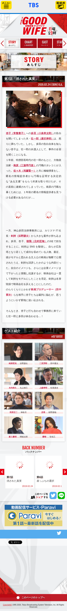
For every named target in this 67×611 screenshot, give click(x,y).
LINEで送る (61, 495)
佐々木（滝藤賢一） (24, 170)
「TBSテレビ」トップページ (33, 4)
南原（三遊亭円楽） (24, 165)
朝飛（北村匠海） (36, 241)
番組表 (60, 5)
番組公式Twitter (33, 533)
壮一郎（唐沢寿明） (42, 138)
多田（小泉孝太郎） (42, 133)
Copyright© (7, 605)
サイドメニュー (6, 5)
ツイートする (53, 495)
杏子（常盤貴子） (16, 133)
